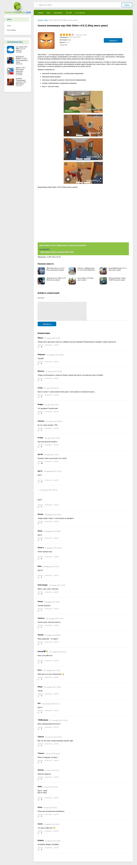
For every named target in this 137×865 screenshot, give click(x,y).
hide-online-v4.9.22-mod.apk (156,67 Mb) (57, 252)
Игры (9, 25)
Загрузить (113, 40)
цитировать (48, 348)
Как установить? (44, 249)
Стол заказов (80, 13)
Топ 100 (69, 13)
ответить (40, 348)
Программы (11, 30)
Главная (40, 13)
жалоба (56, 348)
